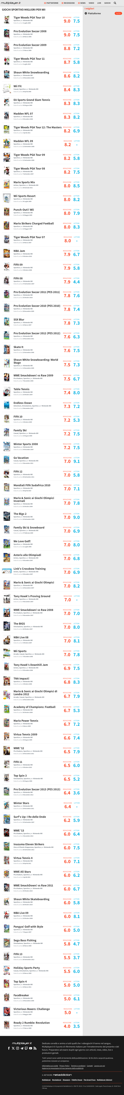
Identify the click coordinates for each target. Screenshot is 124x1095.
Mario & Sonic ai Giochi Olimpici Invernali (34, 499)
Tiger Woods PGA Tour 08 (29, 168)
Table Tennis (21, 389)
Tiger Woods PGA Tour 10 (29, 17)
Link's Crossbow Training (30, 569)
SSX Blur (19, 319)
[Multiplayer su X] (13, 1048)
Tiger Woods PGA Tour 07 (29, 237)
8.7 (67, 62)
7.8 (67, 295)
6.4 (67, 792)
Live (99, 3)
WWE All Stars (22, 872)
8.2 (67, 130)
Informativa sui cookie (50, 1066)
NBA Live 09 (21, 913)
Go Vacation (21, 458)
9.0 (67, 21)
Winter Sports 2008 (26, 444)
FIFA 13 (18, 954)
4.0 (67, 1026)
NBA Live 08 (21, 637)
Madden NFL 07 (23, 113)
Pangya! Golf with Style (28, 926)
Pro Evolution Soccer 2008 (30, 31)
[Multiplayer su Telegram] (21, 1048)
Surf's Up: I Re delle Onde (30, 817)
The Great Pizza (90, 1080)
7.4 (67, 392)
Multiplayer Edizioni (104, 1080)
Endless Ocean (23, 403)
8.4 (67, 89)
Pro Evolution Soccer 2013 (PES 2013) (37, 789)
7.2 (67, 420)
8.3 (67, 103)
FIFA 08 (18, 278)
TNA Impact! (21, 678)
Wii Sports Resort (24, 196)
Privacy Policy (64, 1066)
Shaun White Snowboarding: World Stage (36, 361)
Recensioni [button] (68, 3)
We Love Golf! (22, 541)
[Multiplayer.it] (11, 3)
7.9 (67, 254)
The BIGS (19, 623)
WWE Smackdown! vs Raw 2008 (33, 610)
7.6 (67, 336)
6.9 (67, 668)
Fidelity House (77, 1080)
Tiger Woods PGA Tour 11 (29, 59)
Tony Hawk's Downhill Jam (31, 665)
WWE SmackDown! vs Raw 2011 (33, 885)
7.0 (67, 461)
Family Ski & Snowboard (29, 527)
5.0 (67, 985)
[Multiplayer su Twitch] (26, 1048)
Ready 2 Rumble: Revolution (32, 1023)
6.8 (67, 682)
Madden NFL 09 (23, 141)
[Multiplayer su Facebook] (8, 1048)
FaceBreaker (21, 995)
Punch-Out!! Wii (24, 210)
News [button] (81, 3)
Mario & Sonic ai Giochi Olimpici (34, 582)
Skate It (18, 347)
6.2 (67, 820)
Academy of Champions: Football (34, 707)
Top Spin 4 (20, 981)
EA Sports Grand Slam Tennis (32, 100)
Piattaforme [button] (51, 3)
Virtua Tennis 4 (23, 858)
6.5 (67, 751)
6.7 (67, 696)
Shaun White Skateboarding (31, 899)
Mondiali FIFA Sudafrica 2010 (32, 485)
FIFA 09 (18, 264)
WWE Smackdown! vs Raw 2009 (33, 375)
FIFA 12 (18, 471)
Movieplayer (56, 1080)
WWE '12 (19, 748)
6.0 (67, 834)
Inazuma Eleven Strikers (29, 844)
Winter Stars (21, 803)
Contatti (90, 1066)
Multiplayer (46, 1080)
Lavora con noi (99, 1066)
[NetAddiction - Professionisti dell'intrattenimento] (62, 1075)
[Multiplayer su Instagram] (17, 1048)
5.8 (67, 943)
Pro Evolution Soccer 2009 (30, 45)
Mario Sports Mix (24, 182)
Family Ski (20, 430)
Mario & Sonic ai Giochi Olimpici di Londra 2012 (35, 692)
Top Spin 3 (20, 775)
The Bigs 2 (20, 514)
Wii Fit (18, 86)
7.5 (67, 364)
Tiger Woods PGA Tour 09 (29, 155)
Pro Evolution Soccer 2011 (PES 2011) (37, 292)
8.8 (67, 48)
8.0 (67, 185)
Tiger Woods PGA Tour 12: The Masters (38, 127)
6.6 (67, 738)
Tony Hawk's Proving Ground (32, 596)
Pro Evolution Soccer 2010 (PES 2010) (37, 306)
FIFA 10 (18, 416)
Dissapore (66, 1080)
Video (91, 3)
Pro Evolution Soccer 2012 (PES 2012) (37, 333)
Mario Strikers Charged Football (34, 223)
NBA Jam (19, 251)
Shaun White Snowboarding (31, 72)
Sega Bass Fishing (25, 940)
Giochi (107, 3)
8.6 (67, 76)
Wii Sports (20, 651)
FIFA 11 (18, 762)
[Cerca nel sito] (115, 3)
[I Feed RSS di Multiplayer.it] (35, 1048)
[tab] (103, 13)
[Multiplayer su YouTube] (30, 1048)
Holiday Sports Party (27, 968)
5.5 (67, 957)
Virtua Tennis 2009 (25, 734)
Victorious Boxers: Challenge (32, 1009)
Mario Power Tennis (26, 721)
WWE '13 (19, 830)
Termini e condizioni (78, 1066)
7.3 (67, 406)
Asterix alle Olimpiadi (27, 555)
